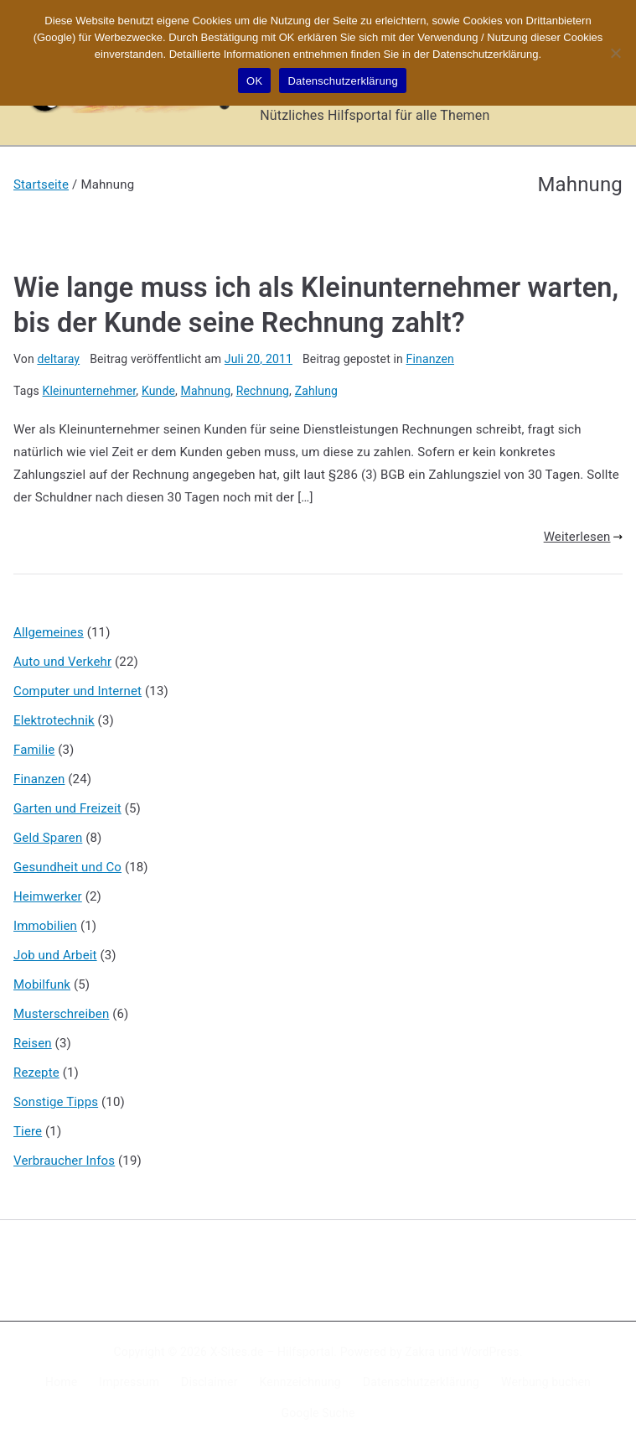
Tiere (27, 1131)
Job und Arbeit (55, 955)
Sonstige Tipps (55, 1101)
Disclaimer (209, 1382)
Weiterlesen (583, 536)
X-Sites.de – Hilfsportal (272, 1351)
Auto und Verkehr (62, 661)
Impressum (129, 1382)
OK (254, 81)
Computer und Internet (77, 691)
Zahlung (316, 390)
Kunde (158, 390)
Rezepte (36, 1072)
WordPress (490, 1351)
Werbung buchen (546, 1382)
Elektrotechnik (54, 720)
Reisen (32, 1043)
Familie (33, 749)
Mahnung (206, 390)
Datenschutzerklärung (421, 1382)
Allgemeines (48, 632)
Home (61, 1382)
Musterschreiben (61, 1013)
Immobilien (45, 925)
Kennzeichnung (300, 1382)
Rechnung (262, 390)
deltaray (58, 359)
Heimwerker (47, 896)
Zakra (420, 1351)
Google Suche (318, 1413)
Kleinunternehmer (90, 390)
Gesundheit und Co (67, 867)
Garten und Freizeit (67, 808)
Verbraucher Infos (64, 1160)
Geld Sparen (47, 837)
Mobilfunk (41, 984)
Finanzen (430, 359)
